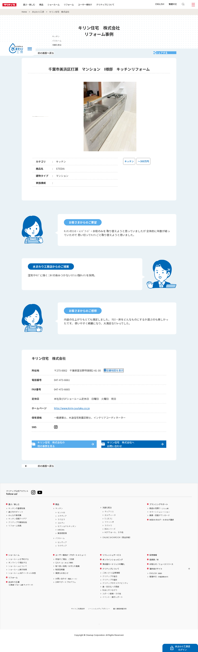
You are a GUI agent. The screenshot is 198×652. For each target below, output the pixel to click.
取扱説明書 (60, 580)
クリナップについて (115, 4)
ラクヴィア (62, 556)
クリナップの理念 (109, 587)
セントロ (61, 523)
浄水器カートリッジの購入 (113, 575)
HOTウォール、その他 (114, 543)
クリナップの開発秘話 (17, 533)
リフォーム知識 (14, 536)
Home (24, 12)
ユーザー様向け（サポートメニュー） (71, 566)
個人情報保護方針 (120, 619)
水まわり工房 (38, 12)
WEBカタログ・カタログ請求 (161, 530)
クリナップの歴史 (109, 590)
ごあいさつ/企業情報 (111, 583)
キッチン (193, 36)
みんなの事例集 (14, 526)
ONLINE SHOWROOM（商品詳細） (116, 548)
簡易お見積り (159, 519)
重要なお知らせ (61, 584)
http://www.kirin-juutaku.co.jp (72, 412)
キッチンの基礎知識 (16, 519)
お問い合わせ (66, 589)
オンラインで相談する (17, 573)
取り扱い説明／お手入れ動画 (67, 577)
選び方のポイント (15, 522)
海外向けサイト (155, 579)
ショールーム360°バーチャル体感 (22, 584)
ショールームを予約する (18, 570)
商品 (57, 515)
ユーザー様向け (95, 4)
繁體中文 (173, 4)
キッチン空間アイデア (17, 529)
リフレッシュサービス (111, 566)
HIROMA (61, 540)
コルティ (61, 533)
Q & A (64, 573)
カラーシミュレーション (159, 522)
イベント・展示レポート (112, 608)
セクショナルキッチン (67, 537)
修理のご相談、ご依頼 (64, 570)
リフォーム (79, 4)
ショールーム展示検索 (17, 580)
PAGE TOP (99, 634)
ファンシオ (109, 533)
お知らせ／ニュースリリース (161, 575)
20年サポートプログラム (65, 593)
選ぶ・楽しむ (39, 4)
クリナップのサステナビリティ (115, 594)
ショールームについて (17, 577)
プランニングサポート (158, 515)
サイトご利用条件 (78, 619)
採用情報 (153, 566)
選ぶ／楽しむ (13, 515)
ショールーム (63, 4)
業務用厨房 (62, 544)
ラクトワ (108, 536)
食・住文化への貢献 (110, 597)
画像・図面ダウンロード (159, 526)
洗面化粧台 (107, 518)
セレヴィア (62, 553)
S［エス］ (109, 529)
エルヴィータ (110, 526)
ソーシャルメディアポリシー (99, 619)
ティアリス (109, 522)
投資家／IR (154, 570)
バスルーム (60, 549)
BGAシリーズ (110, 540)
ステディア (62, 527)
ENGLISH (159, 4)
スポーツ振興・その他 (111, 604)
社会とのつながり (109, 601)
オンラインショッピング (112, 570)
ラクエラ (61, 530)
